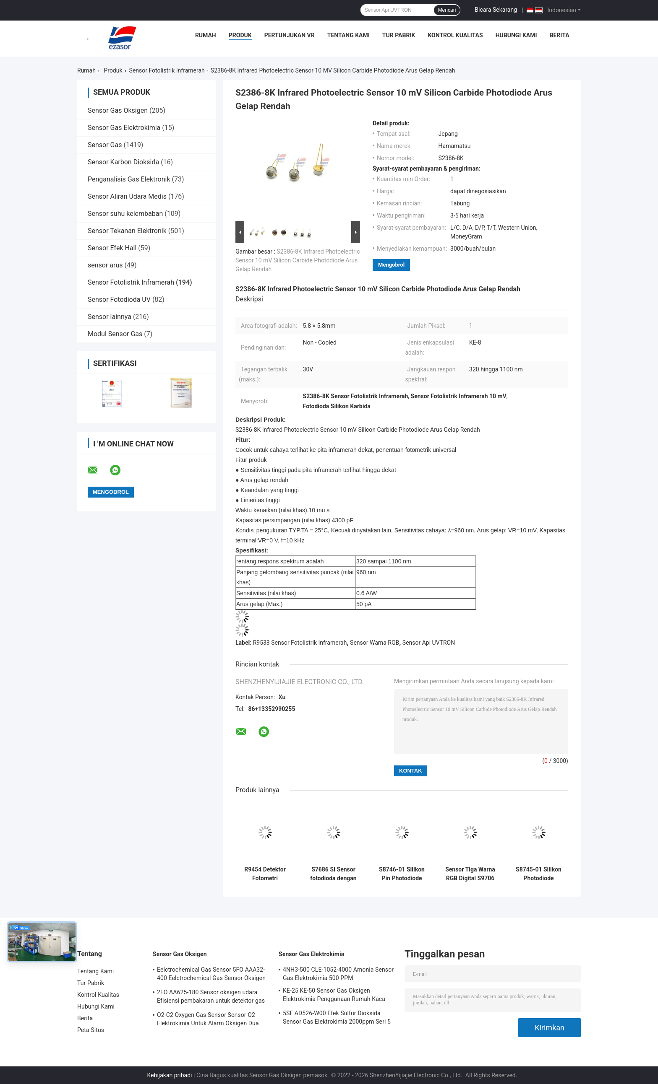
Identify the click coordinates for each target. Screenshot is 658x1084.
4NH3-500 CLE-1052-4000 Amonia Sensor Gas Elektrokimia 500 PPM (338, 973)
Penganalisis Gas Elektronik (129, 179)
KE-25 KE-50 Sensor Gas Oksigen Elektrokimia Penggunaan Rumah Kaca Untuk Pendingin (334, 996)
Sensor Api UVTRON (428, 642)
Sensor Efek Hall (112, 248)
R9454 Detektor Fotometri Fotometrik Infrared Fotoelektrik (265, 874)
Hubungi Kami (516, 35)
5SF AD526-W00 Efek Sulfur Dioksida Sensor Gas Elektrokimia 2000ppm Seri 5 (337, 1017)
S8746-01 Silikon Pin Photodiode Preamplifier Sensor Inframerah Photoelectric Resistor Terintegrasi (401, 874)
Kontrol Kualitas (455, 35)
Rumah (205, 35)
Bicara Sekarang (496, 9)
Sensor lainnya (109, 317)
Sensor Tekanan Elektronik (127, 231)
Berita (559, 35)
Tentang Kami (348, 35)
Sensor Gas (105, 145)
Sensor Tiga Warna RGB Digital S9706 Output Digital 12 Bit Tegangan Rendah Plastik (470, 874)
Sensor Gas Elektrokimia (124, 128)
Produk (240, 35)
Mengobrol (391, 265)
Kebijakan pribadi (169, 1075)
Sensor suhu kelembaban (125, 214)
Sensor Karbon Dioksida (123, 162)
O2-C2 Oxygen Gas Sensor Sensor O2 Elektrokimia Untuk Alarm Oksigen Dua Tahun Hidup (208, 1020)
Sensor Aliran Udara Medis (127, 196)
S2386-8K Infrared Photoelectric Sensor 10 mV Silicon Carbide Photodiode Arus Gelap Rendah (297, 260)
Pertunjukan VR (289, 35)
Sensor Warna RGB (374, 642)
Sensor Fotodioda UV (119, 299)
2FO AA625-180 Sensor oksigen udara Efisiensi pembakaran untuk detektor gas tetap (211, 997)
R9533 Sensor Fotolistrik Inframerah (300, 642)
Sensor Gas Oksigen (118, 110)
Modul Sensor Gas (115, 334)
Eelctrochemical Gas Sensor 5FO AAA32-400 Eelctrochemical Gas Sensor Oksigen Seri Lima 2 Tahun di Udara (211, 975)
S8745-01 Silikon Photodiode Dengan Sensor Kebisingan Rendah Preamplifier (538, 874)
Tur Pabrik (398, 35)
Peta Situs (90, 1030)
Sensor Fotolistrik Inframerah (167, 70)
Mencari (447, 10)
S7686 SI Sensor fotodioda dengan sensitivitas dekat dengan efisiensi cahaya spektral (333, 874)
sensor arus (105, 265)
